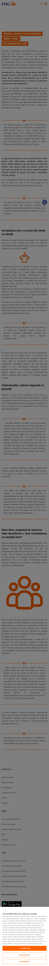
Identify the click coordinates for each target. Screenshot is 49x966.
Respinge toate (24, 955)
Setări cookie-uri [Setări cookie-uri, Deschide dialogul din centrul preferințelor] (24, 962)
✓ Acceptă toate (24, 948)
